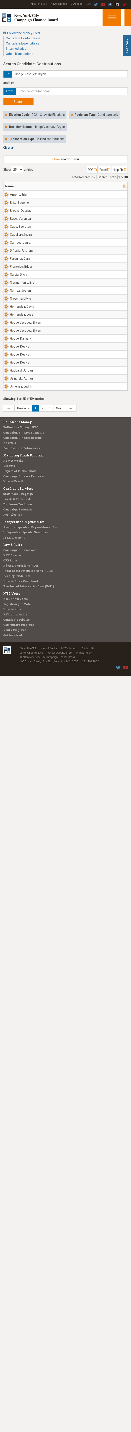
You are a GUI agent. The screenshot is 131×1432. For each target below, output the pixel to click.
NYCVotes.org (69, 1404)
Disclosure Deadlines (17, 1260)
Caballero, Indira (17, 388)
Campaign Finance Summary (23, 1188)
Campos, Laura (16, 426)
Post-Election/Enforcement (22, 1204)
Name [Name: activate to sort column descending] (9, 186)
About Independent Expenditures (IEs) (29, 1283)
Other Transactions (19, 54)
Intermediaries (16, 49)
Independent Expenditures (23, 1278)
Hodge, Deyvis (15, 923)
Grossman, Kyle (17, 694)
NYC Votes (11, 1350)
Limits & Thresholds (17, 1255)
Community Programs (18, 1381)
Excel (104, 170)
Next (59, 1164)
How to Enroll (13, 1237)
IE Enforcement (14, 1293)
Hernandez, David (18, 732)
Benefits (9, 1222)
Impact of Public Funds (19, 1227)
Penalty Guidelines (16, 1332)
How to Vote (12, 1365)
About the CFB (38, 3)
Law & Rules (12, 1301)
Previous (23, 1164)
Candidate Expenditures (22, 43)
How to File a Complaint (20, 1337)
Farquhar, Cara (16, 503)
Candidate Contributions (23, 38)
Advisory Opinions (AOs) (20, 1321)
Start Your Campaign (18, 1250)
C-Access (77, 3)
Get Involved (12, 1391)
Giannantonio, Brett (19, 617)
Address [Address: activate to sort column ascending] (39, 186)
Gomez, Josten (15, 656)
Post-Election (12, 1270)
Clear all (8, 147)
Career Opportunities (31, 1408)
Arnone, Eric (18, 194)
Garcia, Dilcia (18, 577)
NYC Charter (12, 1311)
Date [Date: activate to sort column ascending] (112, 186)
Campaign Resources (17, 1265)
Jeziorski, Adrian (16, 1076)
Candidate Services (18, 1245)
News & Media (59, 3)
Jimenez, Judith (16, 1114)
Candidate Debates (16, 1375)
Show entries (18, 169)
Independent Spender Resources (25, 1288)
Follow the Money (17, 1178)
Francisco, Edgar (17, 541)
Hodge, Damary (15, 885)
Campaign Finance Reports (22, 1193)
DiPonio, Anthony (16, 464)
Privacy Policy (84, 1408)
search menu (65, 159)
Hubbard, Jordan (16, 1038)
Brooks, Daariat (15, 273)
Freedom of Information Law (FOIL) (28, 1342)
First (9, 1164)
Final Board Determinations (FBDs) (28, 1327)
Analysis (9, 1199)
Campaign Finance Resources (24, 1232)
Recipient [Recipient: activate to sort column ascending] (63, 186)
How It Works (13, 1216)
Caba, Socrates (16, 350)
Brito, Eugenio (19, 233)
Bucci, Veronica (16, 311)
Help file (120, 170)
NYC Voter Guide (15, 1370)
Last (71, 1164)
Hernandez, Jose (18, 770)
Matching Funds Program (23, 1211)
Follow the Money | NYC (24, 33)
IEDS (88, 3)
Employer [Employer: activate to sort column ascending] (88, 186)
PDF (92, 170)
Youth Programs (14, 1386)
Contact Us (87, 1404)
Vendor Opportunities (59, 1408)
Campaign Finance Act (19, 1306)
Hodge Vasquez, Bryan (16, 811)
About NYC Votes (15, 1355)
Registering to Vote (17, 1360)
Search (18, 101)
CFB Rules (10, 1316)
